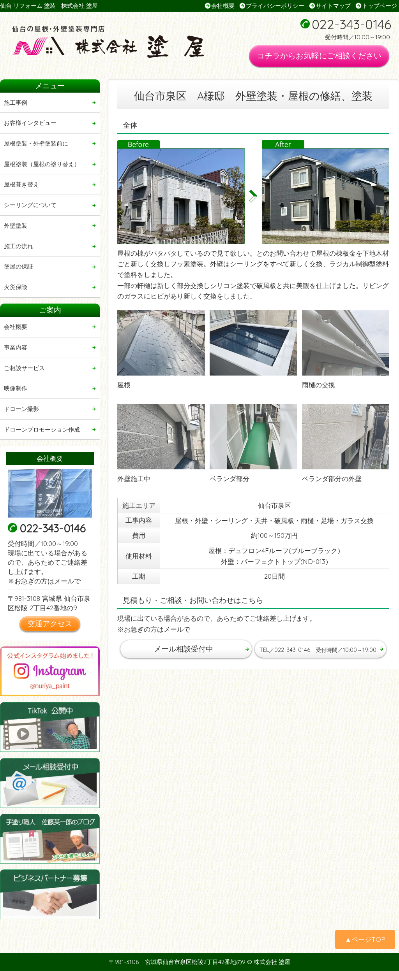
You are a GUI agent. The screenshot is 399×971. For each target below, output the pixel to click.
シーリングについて (30, 205)
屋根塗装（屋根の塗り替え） (42, 164)
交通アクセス (50, 623)
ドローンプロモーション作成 (42, 429)
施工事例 (15, 102)
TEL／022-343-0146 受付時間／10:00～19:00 (322, 648)
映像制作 (15, 388)
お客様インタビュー (30, 122)
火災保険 (15, 287)
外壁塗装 (15, 225)
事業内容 (15, 347)
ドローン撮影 (21, 409)
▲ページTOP (365, 939)
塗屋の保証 (18, 266)
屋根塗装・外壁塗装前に (36, 143)
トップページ (379, 5)
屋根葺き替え (21, 184)
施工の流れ (18, 246)
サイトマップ (333, 5)
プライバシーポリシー (275, 5)
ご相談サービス (24, 368)
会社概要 (223, 5)
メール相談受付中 (183, 648)
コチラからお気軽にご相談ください (319, 55)
